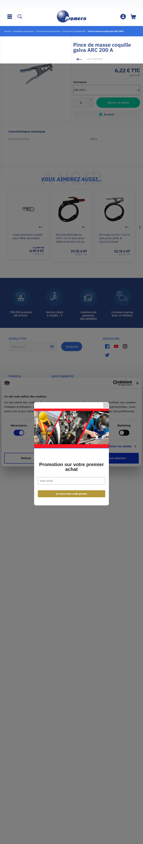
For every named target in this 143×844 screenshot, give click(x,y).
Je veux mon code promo (71, 462)
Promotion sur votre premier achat (71, 435)
